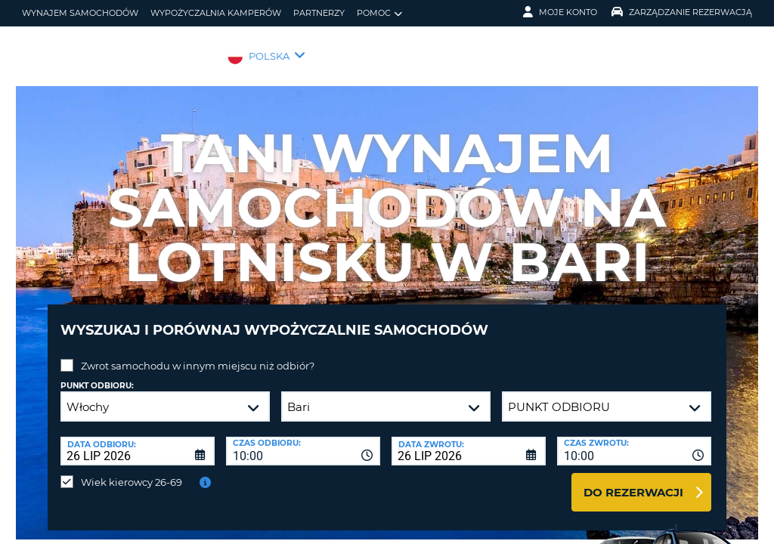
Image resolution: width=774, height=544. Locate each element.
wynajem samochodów (80, 13)
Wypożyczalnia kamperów (215, 13)
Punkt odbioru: (97, 374)
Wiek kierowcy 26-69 (131, 471)
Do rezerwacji (633, 481)
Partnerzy (319, 13)
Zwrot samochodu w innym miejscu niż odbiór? (197, 354)
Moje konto (560, 12)
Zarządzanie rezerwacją (681, 12)
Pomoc (379, 13)
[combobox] (303, 440)
